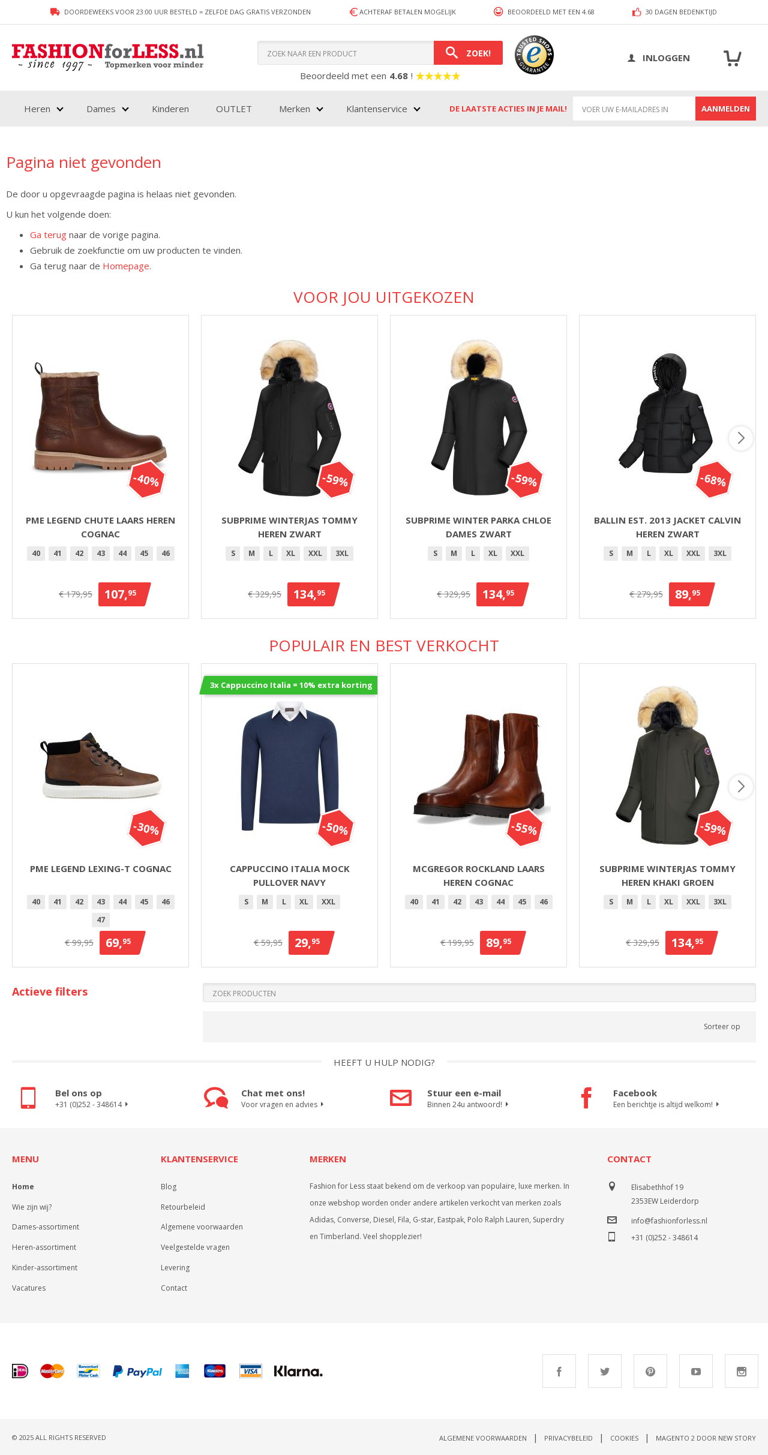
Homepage (126, 266)
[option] (36, 553)
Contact (174, 1288)
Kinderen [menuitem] (170, 109)
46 (165, 553)
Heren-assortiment (44, 1247)
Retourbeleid (183, 1207)
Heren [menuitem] (37, 109)
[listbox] (100, 555)
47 (101, 920)
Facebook (559, 1371)
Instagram (741, 1371)
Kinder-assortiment (44, 1267)
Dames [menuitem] (101, 109)
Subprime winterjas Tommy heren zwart (289, 527)
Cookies (624, 1437)
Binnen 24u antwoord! (469, 1104)
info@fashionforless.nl (669, 1221)
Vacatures (29, 1288)
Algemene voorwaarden (202, 1227)
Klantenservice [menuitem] (376, 109)
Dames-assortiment (45, 1227)
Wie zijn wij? (32, 1207)
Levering (175, 1267)
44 (122, 553)
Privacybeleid (568, 1437)
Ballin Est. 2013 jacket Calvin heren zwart (667, 527)
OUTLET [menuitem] (234, 109)
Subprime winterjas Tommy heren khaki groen (667, 875)
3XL (342, 553)
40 (36, 553)
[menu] (221, 109)
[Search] (468, 53)
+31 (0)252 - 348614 (93, 1104)
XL (290, 553)
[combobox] (380, 53)
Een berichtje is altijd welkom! (667, 1104)
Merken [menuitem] (294, 109)
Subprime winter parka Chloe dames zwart (478, 527)
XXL (315, 553)
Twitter (605, 1371)
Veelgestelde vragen (195, 1247)
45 (144, 553)
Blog (168, 1187)
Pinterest (650, 1371)
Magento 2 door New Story (706, 1437)
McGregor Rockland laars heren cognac (479, 875)
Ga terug (48, 235)
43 (101, 553)
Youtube (696, 1371)
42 (79, 553)
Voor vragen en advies (284, 1104)
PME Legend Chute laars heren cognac (100, 527)
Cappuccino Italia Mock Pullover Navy (290, 875)
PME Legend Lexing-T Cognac (101, 868)
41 (57, 553)
